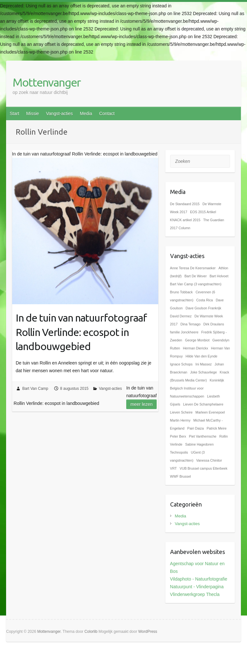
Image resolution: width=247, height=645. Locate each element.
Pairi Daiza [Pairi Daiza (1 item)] (195, 428)
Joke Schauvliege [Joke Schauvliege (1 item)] (203, 372)
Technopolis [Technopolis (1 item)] (179, 452)
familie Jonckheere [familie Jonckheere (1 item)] (184, 332)
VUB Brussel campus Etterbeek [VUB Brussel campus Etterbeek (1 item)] (203, 468)
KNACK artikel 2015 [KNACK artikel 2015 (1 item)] (185, 220)
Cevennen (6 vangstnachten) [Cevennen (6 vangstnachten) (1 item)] (192, 296)
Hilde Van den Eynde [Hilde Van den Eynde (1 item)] (201, 356)
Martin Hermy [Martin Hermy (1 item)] (180, 420)
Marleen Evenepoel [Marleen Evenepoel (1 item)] (210, 412)
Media (86, 113)
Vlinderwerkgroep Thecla (195, 594)
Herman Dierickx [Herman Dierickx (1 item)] (195, 348)
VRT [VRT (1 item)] (173, 468)
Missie (32, 113)
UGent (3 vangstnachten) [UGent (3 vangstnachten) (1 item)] (187, 456)
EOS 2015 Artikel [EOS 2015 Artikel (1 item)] (203, 212)
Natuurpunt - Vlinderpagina (197, 586)
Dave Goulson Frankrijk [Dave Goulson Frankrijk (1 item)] (203, 308)
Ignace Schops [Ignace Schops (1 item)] (181, 364)
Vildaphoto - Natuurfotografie (198, 579)
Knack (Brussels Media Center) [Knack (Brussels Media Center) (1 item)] (199, 376)
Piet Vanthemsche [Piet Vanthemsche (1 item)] (203, 436)
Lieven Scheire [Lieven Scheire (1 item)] (181, 412)
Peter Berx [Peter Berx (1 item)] (178, 436)
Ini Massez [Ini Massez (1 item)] (203, 364)
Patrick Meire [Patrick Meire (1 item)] (216, 428)
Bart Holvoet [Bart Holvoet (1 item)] (219, 276)
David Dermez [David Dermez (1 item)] (181, 316)
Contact (106, 113)
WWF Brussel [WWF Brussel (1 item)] (180, 476)
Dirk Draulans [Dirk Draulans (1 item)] (213, 324)
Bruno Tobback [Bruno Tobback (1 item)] (181, 292)
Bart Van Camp (35, 388)
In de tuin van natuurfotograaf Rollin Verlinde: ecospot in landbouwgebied (81, 332)
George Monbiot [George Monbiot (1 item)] (197, 340)
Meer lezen (141, 404)
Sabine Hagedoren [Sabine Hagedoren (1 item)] (199, 444)
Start (14, 113)
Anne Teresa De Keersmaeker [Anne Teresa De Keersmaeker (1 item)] (193, 268)
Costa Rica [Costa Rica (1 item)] (204, 300)
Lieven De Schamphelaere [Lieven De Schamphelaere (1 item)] (203, 404)
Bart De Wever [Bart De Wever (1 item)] (196, 276)
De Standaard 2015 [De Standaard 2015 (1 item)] (185, 204)
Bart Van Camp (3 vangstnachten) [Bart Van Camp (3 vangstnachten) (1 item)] (195, 284)
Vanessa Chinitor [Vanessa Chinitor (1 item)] (209, 460)
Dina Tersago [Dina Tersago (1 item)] (190, 324)
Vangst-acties (59, 113)
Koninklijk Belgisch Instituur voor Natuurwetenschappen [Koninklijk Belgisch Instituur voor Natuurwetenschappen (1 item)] (197, 388)
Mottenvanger (46, 82)
